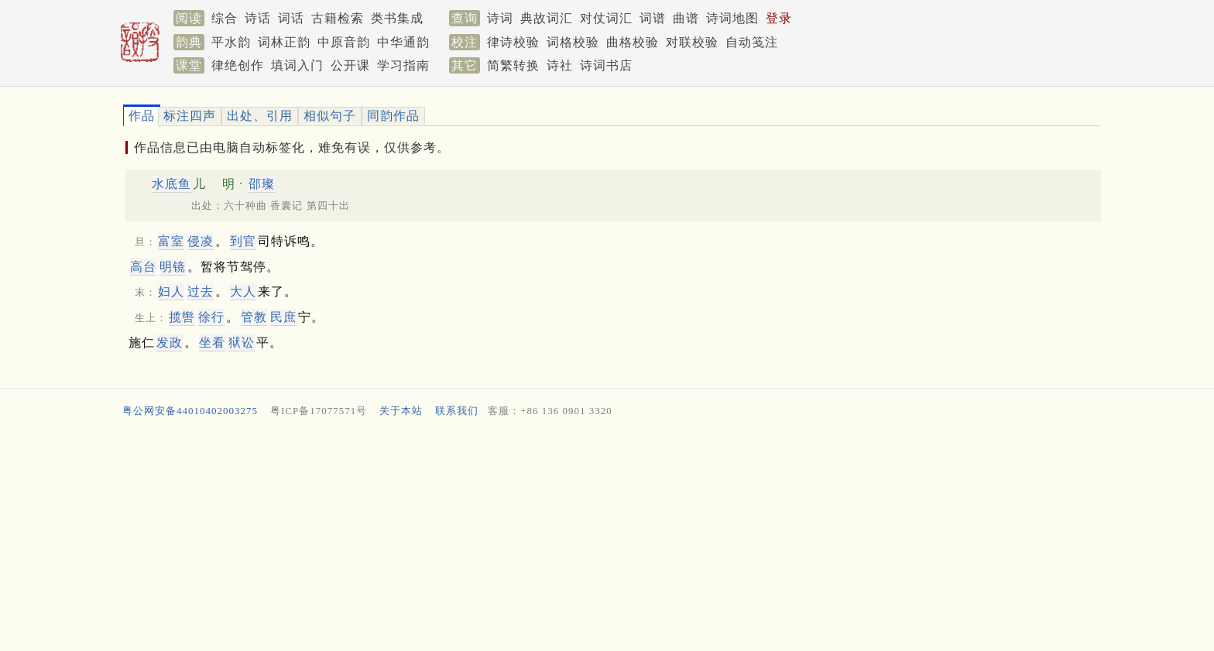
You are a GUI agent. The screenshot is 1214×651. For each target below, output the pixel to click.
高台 (143, 266)
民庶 (283, 317)
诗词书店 (606, 65)
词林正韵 (284, 42)
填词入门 (297, 65)
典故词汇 (546, 18)
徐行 (211, 317)
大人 (243, 291)
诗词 (500, 18)
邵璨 (262, 183)
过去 (200, 291)
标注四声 (189, 115)
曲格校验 (632, 42)
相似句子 (330, 115)
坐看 (212, 342)
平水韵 (231, 42)
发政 (169, 342)
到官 (243, 241)
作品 (142, 115)
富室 (171, 241)
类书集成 (397, 18)
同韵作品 (393, 115)
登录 (779, 18)
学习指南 (403, 65)
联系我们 (456, 410)
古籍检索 (337, 18)
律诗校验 (513, 42)
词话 (291, 18)
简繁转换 (513, 65)
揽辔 (182, 317)
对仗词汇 (606, 18)
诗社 (560, 65)
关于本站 (401, 410)
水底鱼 (171, 183)
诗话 (258, 18)
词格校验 (573, 42)
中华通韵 (403, 42)
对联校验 (692, 42)
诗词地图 (732, 18)
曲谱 (686, 18)
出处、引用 (260, 115)
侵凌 (200, 241)
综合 (224, 18)
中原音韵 (343, 42)
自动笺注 (751, 42)
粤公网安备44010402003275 (190, 410)
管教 (254, 317)
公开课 (350, 65)
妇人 (171, 291)
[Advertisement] (583, 538)
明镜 (172, 266)
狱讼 (241, 342)
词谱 (653, 18)
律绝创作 (237, 65)
